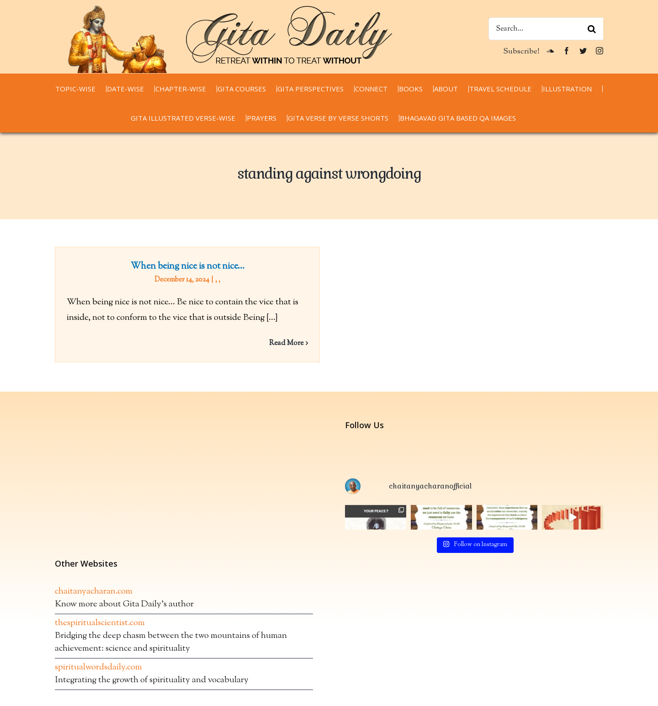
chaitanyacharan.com (94, 601)
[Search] (591, 28)
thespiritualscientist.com (100, 632)
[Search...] (545, 28)
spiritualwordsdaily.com (98, 676)
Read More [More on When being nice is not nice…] (286, 343)
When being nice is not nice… (187, 266)
